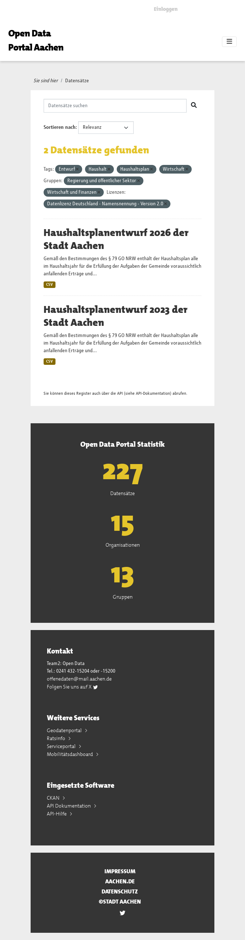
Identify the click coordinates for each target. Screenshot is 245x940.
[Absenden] (193, 106)
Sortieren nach (60, 127)
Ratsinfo (56, 738)
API (120, 393)
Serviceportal (62, 746)
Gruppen (123, 597)
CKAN (54, 798)
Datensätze (77, 80)
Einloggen (166, 9)
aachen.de (120, 881)
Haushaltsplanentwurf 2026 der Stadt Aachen (116, 239)
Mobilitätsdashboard (70, 754)
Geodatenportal (65, 730)
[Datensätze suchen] (115, 106)
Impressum (119, 871)
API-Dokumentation (153, 393)
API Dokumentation (69, 806)
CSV (49, 285)
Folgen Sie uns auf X (72, 686)
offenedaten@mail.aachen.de (79, 679)
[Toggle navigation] (229, 41)
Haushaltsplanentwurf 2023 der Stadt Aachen (115, 316)
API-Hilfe (57, 813)
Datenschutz (120, 891)
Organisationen (123, 545)
